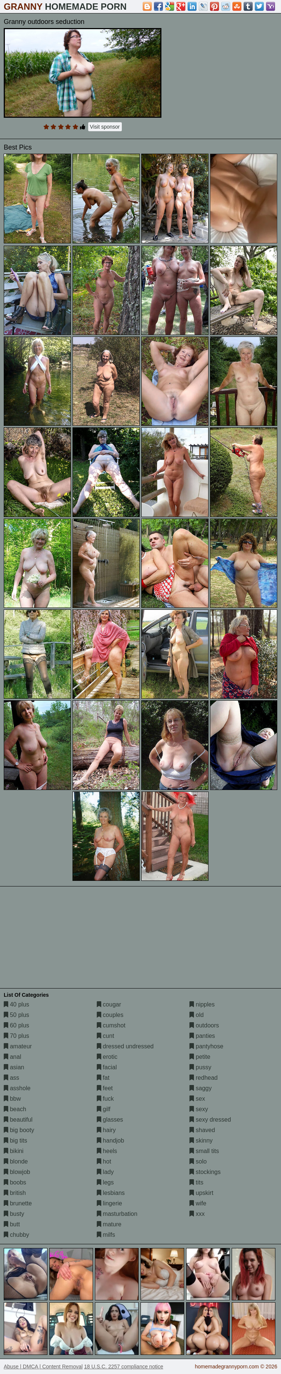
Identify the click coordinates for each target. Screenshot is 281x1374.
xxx (196, 1214)
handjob (110, 1140)
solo (198, 1161)
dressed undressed (125, 1046)
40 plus (16, 1004)
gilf (104, 1109)
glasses (110, 1119)
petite (199, 1057)
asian (14, 1067)
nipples (201, 1004)
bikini (14, 1151)
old (196, 1015)
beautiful (18, 1119)
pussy (200, 1067)
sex (197, 1098)
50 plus (16, 1015)
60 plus (16, 1025)
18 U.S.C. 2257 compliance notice (123, 1367)
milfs (106, 1235)
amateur (18, 1046)
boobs (15, 1182)
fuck (105, 1098)
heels (107, 1151)
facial (107, 1067)
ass (11, 1078)
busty (14, 1214)
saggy (200, 1088)
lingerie (109, 1203)
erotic (107, 1057)
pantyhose (206, 1046)
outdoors (204, 1025)
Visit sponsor (105, 127)
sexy (198, 1109)
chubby (16, 1235)
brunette (18, 1203)
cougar (109, 1004)
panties (202, 1036)
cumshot (111, 1025)
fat (103, 1078)
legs (105, 1182)
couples (110, 1015)
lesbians (111, 1193)
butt (12, 1224)
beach (15, 1109)
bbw (12, 1098)
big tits (15, 1140)
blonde (16, 1161)
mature (109, 1224)
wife (197, 1203)
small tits (204, 1151)
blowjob (17, 1172)
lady (105, 1172)
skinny (201, 1140)
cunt (105, 1036)
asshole (17, 1088)
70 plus (16, 1036)
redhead (203, 1078)
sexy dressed (210, 1119)
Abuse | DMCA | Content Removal (43, 1367)
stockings (204, 1172)
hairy (106, 1130)
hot (104, 1161)
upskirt (201, 1193)
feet (105, 1088)
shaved (202, 1130)
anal (12, 1057)
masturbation (117, 1214)
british (15, 1193)
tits (196, 1182)
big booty (19, 1130)
